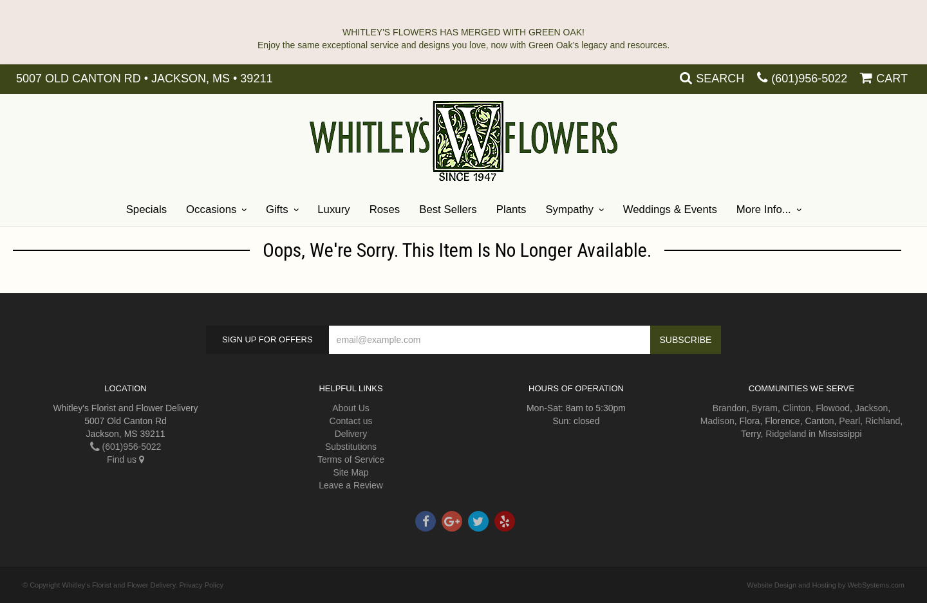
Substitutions (351, 446)
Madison (717, 421)
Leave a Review (351, 485)
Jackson (871, 408)
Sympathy (569, 209)
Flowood (833, 408)
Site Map (350, 472)
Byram (765, 408)
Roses (385, 209)
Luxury (333, 209)
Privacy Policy (201, 585)
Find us (125, 459)
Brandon (730, 408)
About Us (351, 408)
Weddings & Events (670, 209)
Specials (146, 209)
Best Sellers (448, 209)
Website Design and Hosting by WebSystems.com (825, 585)
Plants (511, 209)
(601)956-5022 (809, 78)
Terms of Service (350, 459)
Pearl (849, 421)
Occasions (211, 209)
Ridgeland (785, 434)
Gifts (277, 209)
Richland (882, 421)
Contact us (351, 421)
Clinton (797, 408)
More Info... (763, 209)
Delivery (351, 434)
